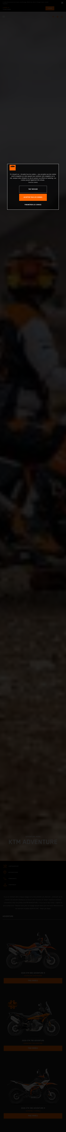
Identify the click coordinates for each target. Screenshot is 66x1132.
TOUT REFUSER (33, 189)
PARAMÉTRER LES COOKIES (33, 204)
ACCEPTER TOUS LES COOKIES (33, 197)
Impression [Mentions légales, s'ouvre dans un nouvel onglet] (36, 182)
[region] (33, 187)
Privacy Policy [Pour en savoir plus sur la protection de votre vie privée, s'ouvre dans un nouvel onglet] (30, 182)
